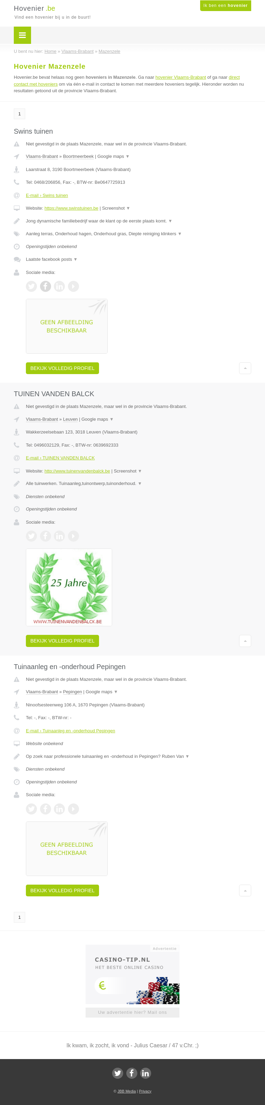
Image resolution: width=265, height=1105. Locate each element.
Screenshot (116, 208)
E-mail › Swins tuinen (47, 195)
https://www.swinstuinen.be (71, 208)
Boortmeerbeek (78, 156)
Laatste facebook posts (52, 259)
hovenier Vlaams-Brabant (180, 77)
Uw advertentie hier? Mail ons (132, 1012)
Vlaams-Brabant (42, 156)
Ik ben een (226, 5)
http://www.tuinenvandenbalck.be (77, 471)
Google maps (113, 156)
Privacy (145, 1091)
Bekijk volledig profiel (62, 368)
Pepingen (72, 691)
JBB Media (126, 1091)
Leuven (70, 419)
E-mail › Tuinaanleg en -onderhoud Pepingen (70, 730)
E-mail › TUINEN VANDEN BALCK (60, 457)
